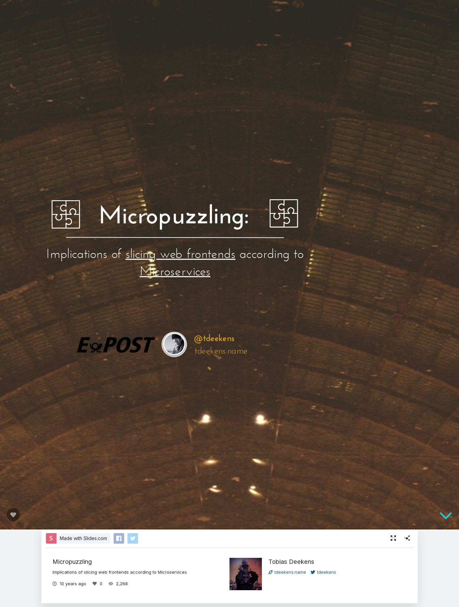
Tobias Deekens (291, 561)
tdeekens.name (287, 572)
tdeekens (323, 572)
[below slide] (446, 516)
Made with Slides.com (83, 538)
